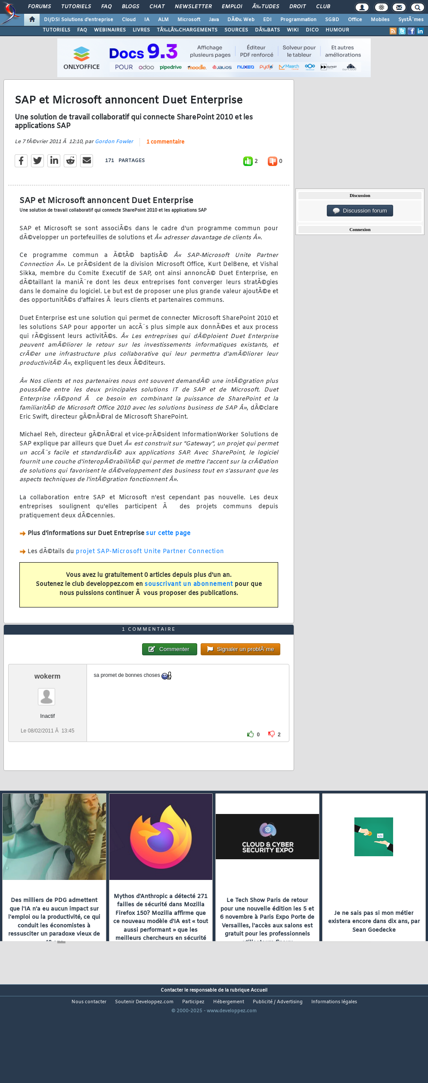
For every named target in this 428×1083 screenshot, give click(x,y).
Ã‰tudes (265, 6)
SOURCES (236, 30)
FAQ (106, 6)
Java (214, 20)
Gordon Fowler (114, 155)
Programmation (298, 20)
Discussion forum (360, 210)
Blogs (130, 6)
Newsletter (193, 6)
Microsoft (188, 20)
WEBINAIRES (110, 30)
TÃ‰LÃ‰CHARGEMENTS (187, 30)
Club (323, 6)
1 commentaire (165, 156)
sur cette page (168, 547)
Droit (297, 6)
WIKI (293, 30)
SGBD (332, 20)
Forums (39, 6)
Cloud (129, 20)
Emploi (232, 6)
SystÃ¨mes (411, 20)
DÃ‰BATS (267, 30)
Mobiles (380, 20)
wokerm (47, 717)
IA (146, 20)
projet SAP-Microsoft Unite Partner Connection (150, 565)
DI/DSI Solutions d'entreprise (78, 20)
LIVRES (141, 30)
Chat (157, 6)
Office (355, 20)
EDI (267, 20)
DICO (312, 30)
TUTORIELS (56, 30)
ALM (163, 20)
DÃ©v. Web (240, 20)
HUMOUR (337, 30)
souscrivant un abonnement (189, 598)
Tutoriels (76, 6)
